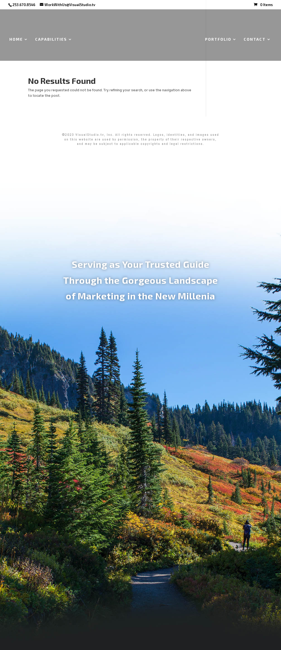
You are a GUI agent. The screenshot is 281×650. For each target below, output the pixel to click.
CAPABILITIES (51, 39)
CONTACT (255, 39)
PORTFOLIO (218, 39)
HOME (16, 39)
